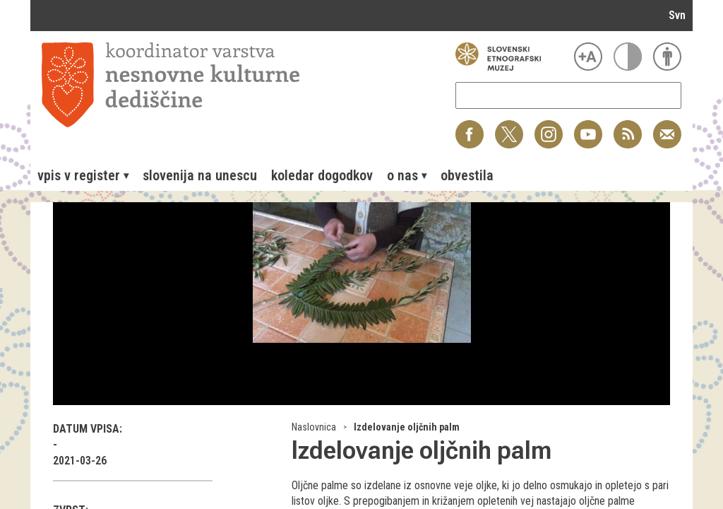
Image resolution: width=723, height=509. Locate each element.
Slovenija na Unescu (200, 175)
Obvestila (467, 175)
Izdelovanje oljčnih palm (407, 427)
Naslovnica (314, 427)
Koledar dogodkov (322, 175)
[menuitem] (83, 175)
